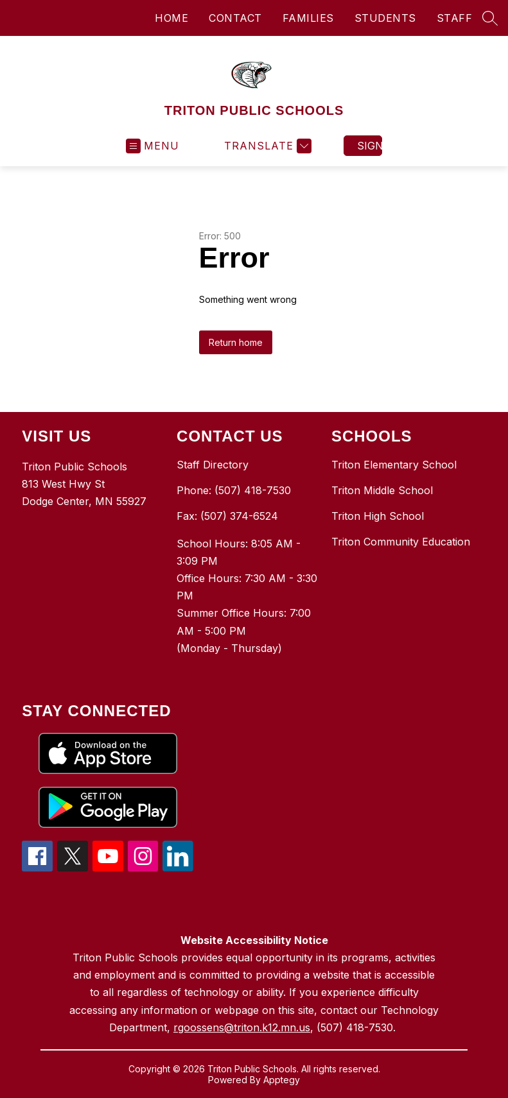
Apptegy (281, 1079)
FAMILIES (308, 18)
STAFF (455, 18)
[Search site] (490, 18)
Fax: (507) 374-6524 (227, 516)
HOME (171, 18)
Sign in (369, 145)
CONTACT (235, 18)
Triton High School (377, 516)
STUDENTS (385, 18)
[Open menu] (152, 146)
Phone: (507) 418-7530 (234, 490)
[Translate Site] (266, 146)
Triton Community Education (400, 541)
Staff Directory (213, 464)
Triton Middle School (382, 490)
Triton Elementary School (394, 464)
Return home (236, 342)
